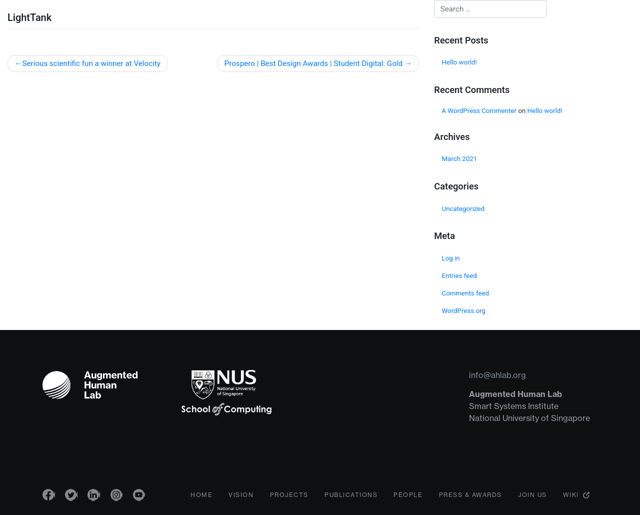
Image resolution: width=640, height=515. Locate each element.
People (408, 497)
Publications (351, 497)
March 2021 (460, 158)
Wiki (571, 497)
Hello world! (459, 62)
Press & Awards (470, 497)
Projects (289, 497)
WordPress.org (464, 310)
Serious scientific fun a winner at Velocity (91, 63)
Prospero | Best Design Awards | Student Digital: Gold (313, 63)
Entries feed (459, 276)
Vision (241, 497)
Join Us (532, 497)
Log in (451, 258)
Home (201, 497)
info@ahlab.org (497, 375)
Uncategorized (463, 208)
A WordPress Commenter (479, 110)
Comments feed (466, 293)
